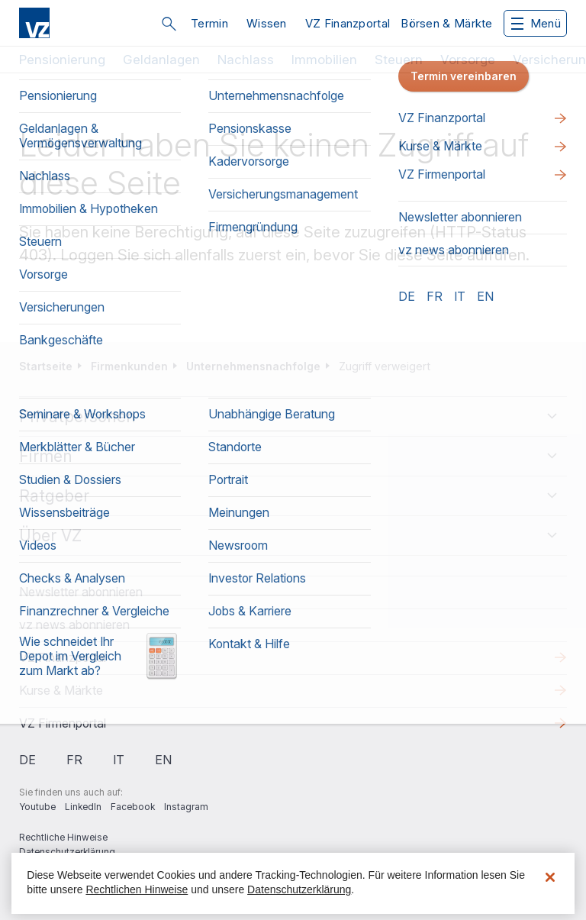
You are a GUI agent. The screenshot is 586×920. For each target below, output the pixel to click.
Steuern (399, 59)
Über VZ (50, 535)
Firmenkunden (129, 366)
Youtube (37, 806)
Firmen (45, 456)
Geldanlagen (161, 59)
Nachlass (245, 59)
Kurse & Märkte (61, 690)
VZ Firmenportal (62, 723)
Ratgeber (54, 495)
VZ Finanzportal (348, 23)
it (118, 759)
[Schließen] (550, 877)
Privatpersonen (77, 416)
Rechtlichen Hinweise (136, 889)
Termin (209, 23)
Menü (536, 23)
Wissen (266, 23)
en (163, 759)
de (27, 759)
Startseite (45, 366)
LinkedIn (83, 806)
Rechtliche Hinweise (63, 837)
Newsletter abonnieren (81, 591)
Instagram (186, 806)
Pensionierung (62, 59)
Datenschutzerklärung (67, 851)
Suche (168, 23)
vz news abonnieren (74, 624)
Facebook (133, 806)
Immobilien (324, 59)
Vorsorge (467, 59)
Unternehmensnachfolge (253, 366)
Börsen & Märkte (447, 23)
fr (74, 759)
